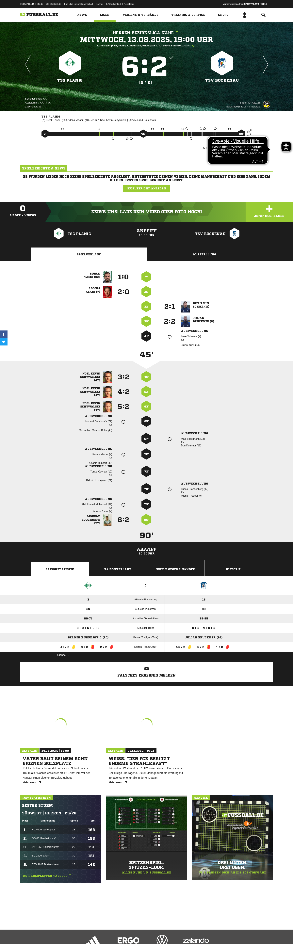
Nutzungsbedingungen (70, 935)
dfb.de (40, 4)
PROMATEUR (27, 4)
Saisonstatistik (59, 569)
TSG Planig (70, 80)
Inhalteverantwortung (112, 935)
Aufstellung (204, 254)
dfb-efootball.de (53, 4)
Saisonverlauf (117, 569)
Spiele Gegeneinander (175, 569)
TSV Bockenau (222, 80)
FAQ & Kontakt (113, 4)
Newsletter (129, 4)
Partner (99, 4)
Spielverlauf (89, 254)
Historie (233, 569)
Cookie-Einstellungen (136, 935)
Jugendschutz (91, 935)
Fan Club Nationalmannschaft (78, 4)
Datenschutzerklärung (45, 935)
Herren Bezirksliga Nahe (146, 33)
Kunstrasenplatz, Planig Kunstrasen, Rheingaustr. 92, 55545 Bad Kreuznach (146, 46)
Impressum (25, 935)
